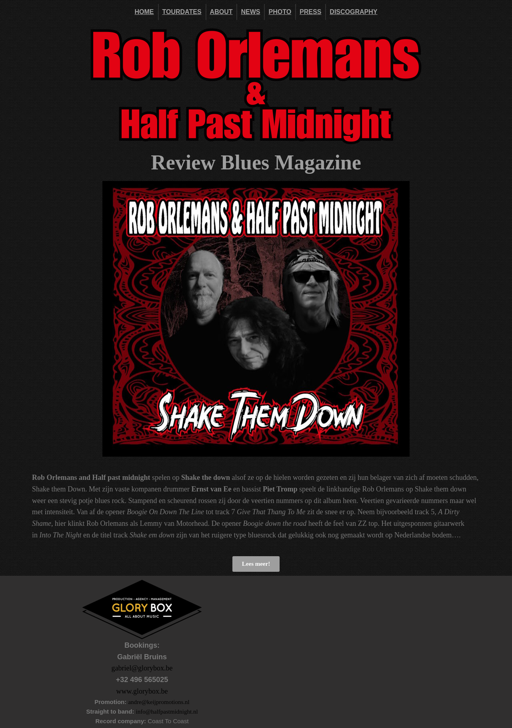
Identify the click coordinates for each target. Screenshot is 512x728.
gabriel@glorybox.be (141, 668)
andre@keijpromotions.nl (158, 702)
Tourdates (182, 11)
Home (144, 11)
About (221, 11)
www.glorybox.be (142, 691)
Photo (279, 11)
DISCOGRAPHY (353, 11)
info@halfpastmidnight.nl (167, 711)
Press (310, 11)
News (250, 11)
